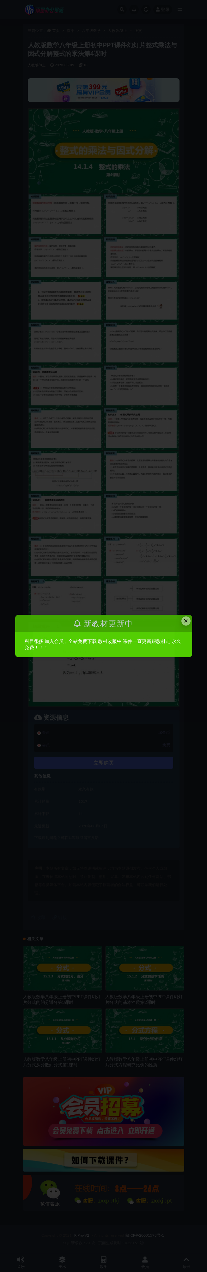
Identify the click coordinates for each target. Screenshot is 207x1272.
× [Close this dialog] (186, 620)
